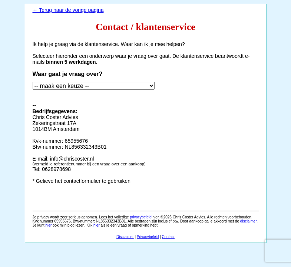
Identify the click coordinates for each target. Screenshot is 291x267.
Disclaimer (125, 237)
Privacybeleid (148, 237)
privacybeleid (140, 217)
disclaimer (248, 221)
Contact (168, 237)
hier (49, 225)
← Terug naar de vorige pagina (68, 10)
